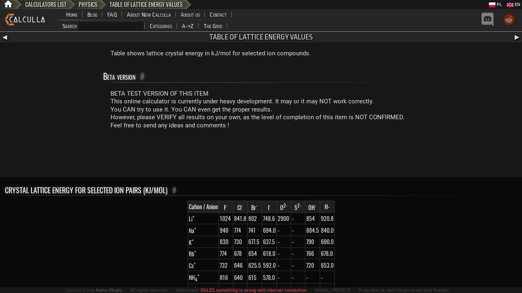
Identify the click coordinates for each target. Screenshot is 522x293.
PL (495, 4)
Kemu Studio (109, 290)
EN (513, 4)
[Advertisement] (261, 155)
